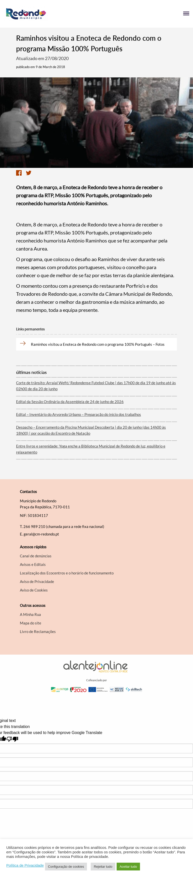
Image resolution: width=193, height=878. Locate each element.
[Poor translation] (12, 739)
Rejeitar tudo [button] (103, 866)
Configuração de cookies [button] (66, 866)
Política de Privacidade (25, 865)
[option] (96, 122)
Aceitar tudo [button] (128, 866)
